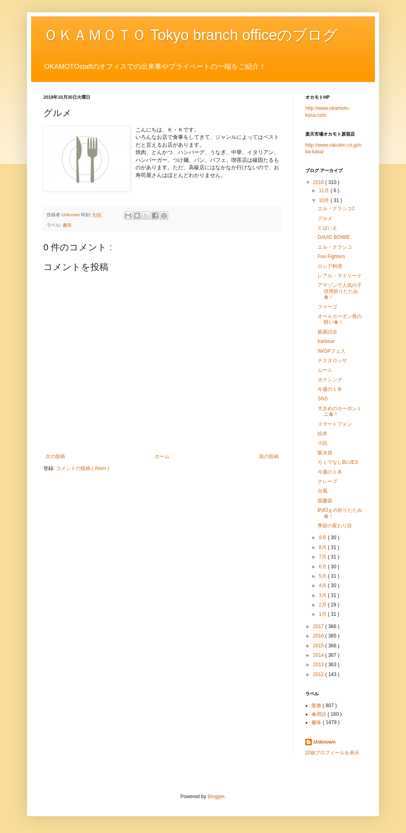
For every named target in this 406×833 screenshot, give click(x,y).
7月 (323, 557)
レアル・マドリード (340, 276)
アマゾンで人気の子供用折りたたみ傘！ (340, 291)
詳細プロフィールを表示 (332, 753)
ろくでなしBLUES (338, 462)
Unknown (325, 742)
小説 (322, 443)
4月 (323, 585)
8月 (323, 547)
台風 (322, 491)
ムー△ (325, 370)
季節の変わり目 (335, 526)
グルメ (325, 218)
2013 (319, 664)
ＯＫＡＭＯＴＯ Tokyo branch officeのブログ (190, 35)
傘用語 (319, 714)
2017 (319, 626)
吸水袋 (325, 453)
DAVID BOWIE (334, 237)
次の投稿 (55, 456)
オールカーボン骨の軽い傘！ (340, 319)
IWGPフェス (331, 351)
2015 (319, 646)
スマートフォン (335, 424)
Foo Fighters (331, 256)
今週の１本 (330, 389)
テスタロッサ (332, 360)
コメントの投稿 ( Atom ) (82, 468)
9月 (323, 537)
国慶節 (325, 501)
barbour (326, 341)
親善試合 (327, 332)
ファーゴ (327, 307)
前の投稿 (269, 456)
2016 (319, 636)
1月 (323, 614)
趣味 (67, 224)
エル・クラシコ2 (336, 208)
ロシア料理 (330, 266)
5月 (323, 576)
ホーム (162, 456)
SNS (323, 399)
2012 (319, 674)
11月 (325, 190)
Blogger (216, 796)
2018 (319, 182)
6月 (323, 567)
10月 (325, 200)
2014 (319, 655)
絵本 (322, 433)
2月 (323, 605)
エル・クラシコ (335, 247)
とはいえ (327, 228)
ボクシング (330, 380)
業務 (317, 705)
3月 (323, 595)
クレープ (327, 481)
